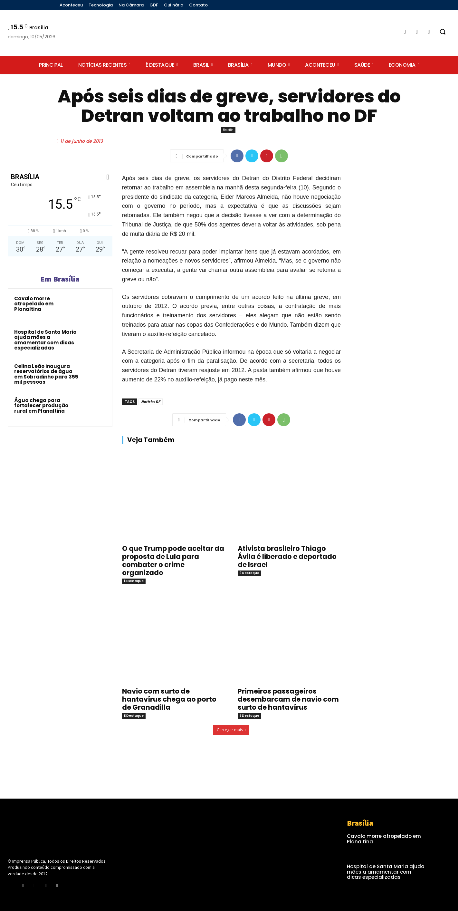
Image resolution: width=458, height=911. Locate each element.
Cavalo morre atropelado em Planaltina (33, 303)
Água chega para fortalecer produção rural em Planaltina (41, 405)
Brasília (228, 130)
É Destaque (134, 581)
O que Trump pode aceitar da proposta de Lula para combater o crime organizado (173, 560)
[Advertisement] (400, 227)
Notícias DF (150, 401)
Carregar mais (231, 730)
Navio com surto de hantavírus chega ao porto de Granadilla (169, 699)
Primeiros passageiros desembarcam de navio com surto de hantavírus (288, 699)
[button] (442, 31)
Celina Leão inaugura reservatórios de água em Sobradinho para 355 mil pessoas (46, 374)
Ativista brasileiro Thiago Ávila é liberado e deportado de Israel (287, 556)
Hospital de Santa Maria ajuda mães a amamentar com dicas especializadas (45, 340)
